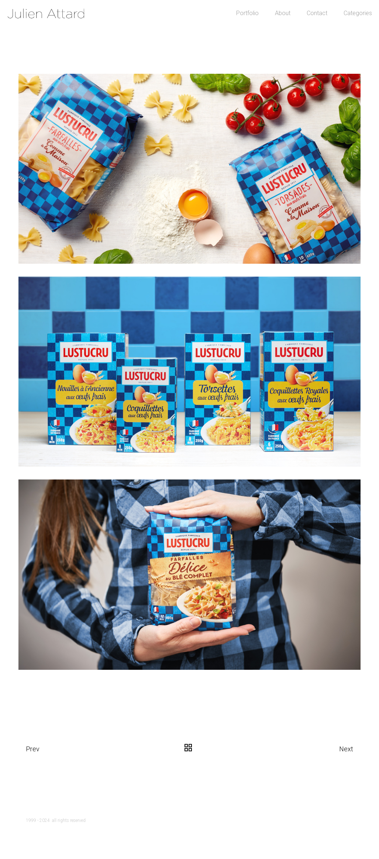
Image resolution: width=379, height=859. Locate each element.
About (260, 29)
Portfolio (225, 29)
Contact (294, 29)
